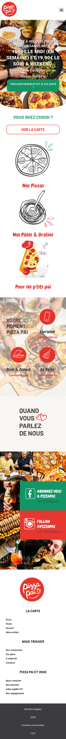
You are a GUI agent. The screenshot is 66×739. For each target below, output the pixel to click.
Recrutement (12, 685)
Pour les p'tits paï (33, 286)
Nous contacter (13, 680)
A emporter (11, 658)
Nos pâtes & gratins (33, 234)
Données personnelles (33, 725)
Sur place (10, 654)
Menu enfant (12, 632)
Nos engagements (15, 693)
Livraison (10, 662)
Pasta (9, 624)
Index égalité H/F (14, 689)
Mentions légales (33, 709)
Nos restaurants (14, 650)
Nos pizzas (33, 185)
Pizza (8, 619)
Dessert (10, 628)
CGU (33, 733)
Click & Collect (19, 369)
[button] (61, 10)
